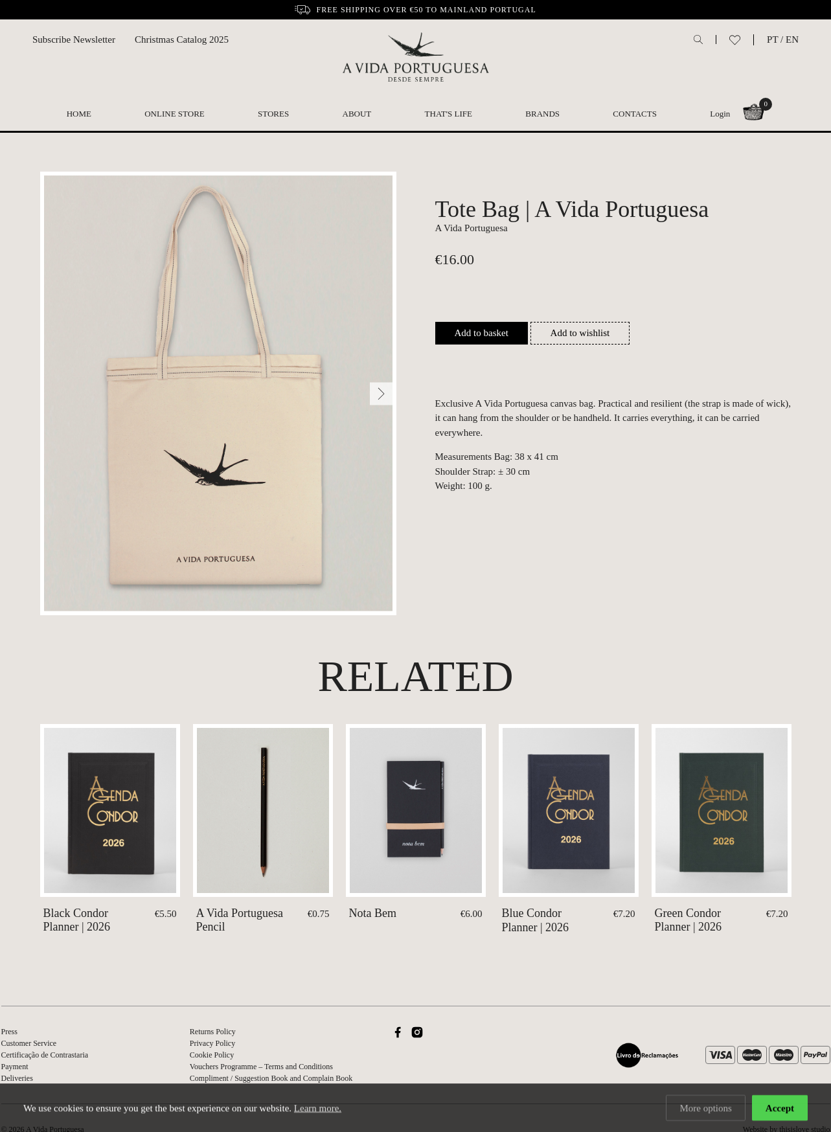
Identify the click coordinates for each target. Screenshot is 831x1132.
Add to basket (481, 333)
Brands (542, 114)
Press (9, 1031)
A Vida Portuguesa (471, 228)
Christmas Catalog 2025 (182, 39)
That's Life (448, 114)
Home (79, 114)
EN (792, 39)
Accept (780, 1109)
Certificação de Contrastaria (45, 1054)
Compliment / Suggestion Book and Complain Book (271, 1078)
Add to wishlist (580, 333)
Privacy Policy (212, 1043)
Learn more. (317, 1109)
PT (772, 39)
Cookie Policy (212, 1054)
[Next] (381, 393)
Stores (273, 114)
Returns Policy (213, 1031)
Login (720, 114)
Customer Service (29, 1043)
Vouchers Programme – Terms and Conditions (261, 1066)
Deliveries (17, 1078)
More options (705, 1109)
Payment (14, 1066)
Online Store (174, 114)
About (357, 114)
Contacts (635, 114)
